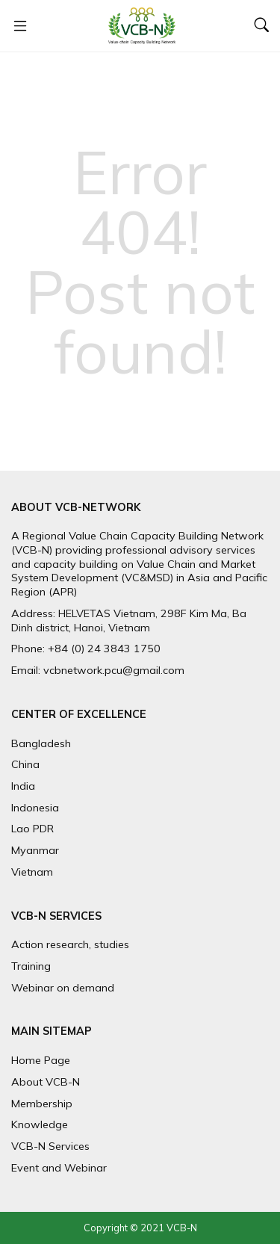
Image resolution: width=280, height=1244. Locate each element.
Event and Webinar (59, 1168)
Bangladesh (41, 743)
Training (31, 966)
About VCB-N (45, 1082)
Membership (41, 1103)
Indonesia (35, 807)
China (25, 764)
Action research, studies (70, 944)
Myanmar (35, 850)
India (23, 786)
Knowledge (39, 1124)
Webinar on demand (62, 987)
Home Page (40, 1060)
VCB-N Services (50, 1146)
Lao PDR (32, 828)
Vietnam (32, 872)
